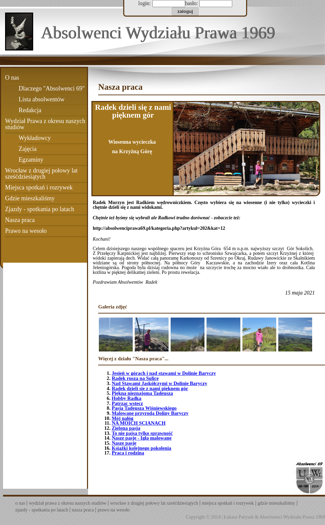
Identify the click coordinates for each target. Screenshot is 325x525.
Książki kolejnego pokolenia (141, 448)
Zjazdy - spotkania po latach (39, 209)
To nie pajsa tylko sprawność (142, 433)
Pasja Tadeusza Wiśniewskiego (144, 408)
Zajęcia (28, 148)
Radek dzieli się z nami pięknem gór (150, 388)
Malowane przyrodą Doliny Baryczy (150, 413)
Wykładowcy (35, 138)
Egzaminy (31, 159)
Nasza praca (20, 220)
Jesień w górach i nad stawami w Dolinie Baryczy (164, 373)
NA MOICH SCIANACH (139, 423)
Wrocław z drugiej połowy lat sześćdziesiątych (41, 173)
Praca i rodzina (128, 453)
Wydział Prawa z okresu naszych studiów (45, 124)
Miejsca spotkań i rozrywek (38, 187)
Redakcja (30, 110)
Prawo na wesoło (26, 230)
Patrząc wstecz (127, 403)
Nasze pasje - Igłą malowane (142, 438)
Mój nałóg (122, 418)
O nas (12, 77)
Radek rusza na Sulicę (135, 378)
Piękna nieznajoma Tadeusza (142, 393)
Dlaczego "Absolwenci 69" (52, 88)
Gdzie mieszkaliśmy (30, 198)
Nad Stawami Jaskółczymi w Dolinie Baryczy (159, 383)
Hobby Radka (127, 398)
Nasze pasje (124, 443)
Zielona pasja (126, 428)
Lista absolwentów (41, 99)
